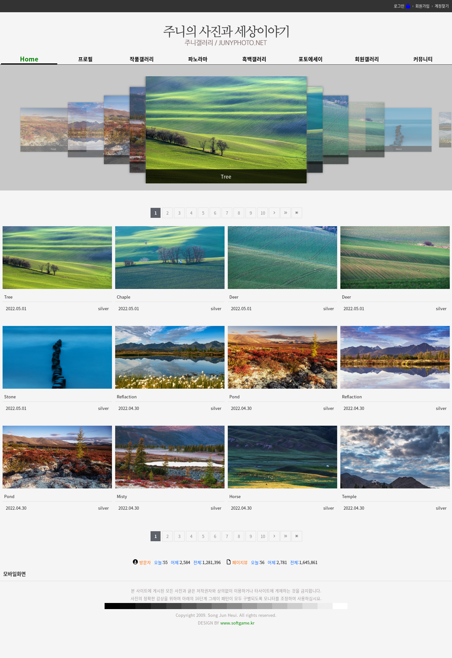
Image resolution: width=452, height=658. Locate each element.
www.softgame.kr (237, 623)
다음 (274, 213)
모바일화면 (14, 574)
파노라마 (198, 59)
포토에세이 (311, 59)
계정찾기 (442, 6)
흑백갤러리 (254, 59)
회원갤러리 (367, 59)
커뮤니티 (423, 59)
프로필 (85, 59)
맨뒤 (296, 213)
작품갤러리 (142, 59)
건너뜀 (285, 213)
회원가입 (422, 6)
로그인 (399, 6)
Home (29, 58)
